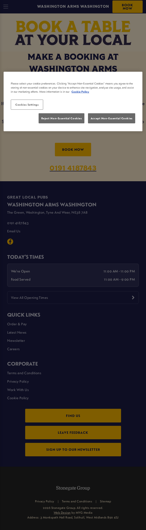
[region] (73, 101)
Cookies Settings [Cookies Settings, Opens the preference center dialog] (27, 104)
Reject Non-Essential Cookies (61, 118)
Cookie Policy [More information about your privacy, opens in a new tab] (80, 91)
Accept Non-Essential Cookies (112, 118)
